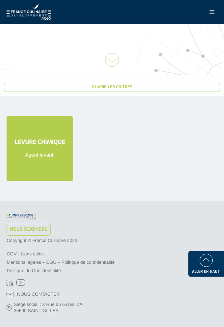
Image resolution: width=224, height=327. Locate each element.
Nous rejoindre (28, 229)
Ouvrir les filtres (112, 87)
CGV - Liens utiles (25, 254)
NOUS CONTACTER (33, 294)
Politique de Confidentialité (34, 270)
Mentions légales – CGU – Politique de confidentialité (61, 262)
